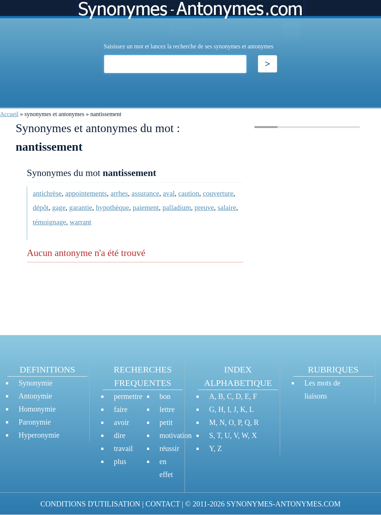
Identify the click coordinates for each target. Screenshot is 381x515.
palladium (177, 207)
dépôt (41, 207)
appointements (86, 193)
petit (166, 422)
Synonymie (35, 383)
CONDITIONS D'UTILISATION (90, 504)
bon (165, 396)
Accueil (9, 114)
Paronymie (35, 422)
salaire (227, 207)
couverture (218, 193)
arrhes (119, 193)
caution (188, 193)
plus (120, 461)
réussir (169, 448)
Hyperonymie (39, 435)
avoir (121, 422)
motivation (176, 435)
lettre (167, 409)
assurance (145, 193)
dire (119, 435)
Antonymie (35, 396)
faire (121, 409)
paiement (146, 207)
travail (123, 448)
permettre (128, 396)
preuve (204, 207)
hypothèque (112, 207)
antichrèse (47, 193)
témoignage (49, 222)
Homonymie (37, 409)
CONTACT (162, 504)
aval (169, 193)
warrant (81, 222)
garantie (80, 207)
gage (58, 207)
